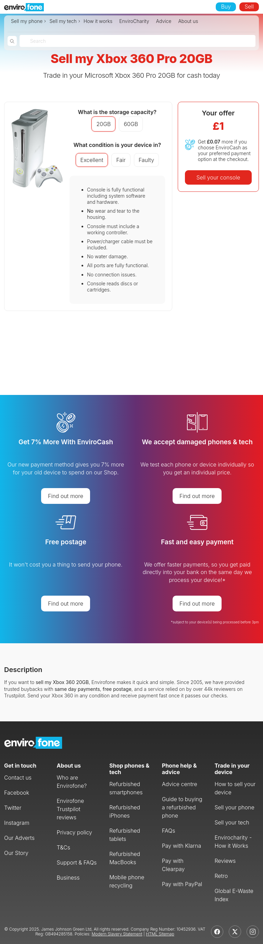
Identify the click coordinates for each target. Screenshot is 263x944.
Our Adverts (19, 837)
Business (68, 877)
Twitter (12, 807)
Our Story (16, 852)
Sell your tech (231, 822)
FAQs (168, 830)
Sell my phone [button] (26, 21)
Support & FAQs (77, 862)
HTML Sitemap (160, 933)
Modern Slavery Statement (117, 933)
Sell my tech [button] (62, 21)
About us (188, 21)
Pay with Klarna (181, 845)
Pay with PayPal (182, 884)
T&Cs (64, 847)
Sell (249, 6)
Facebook (16, 792)
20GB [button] (103, 124)
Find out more (65, 496)
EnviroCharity (134, 21)
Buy (226, 6)
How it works (98, 21)
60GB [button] (131, 124)
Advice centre (179, 784)
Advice (164, 21)
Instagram (16, 822)
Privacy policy (74, 832)
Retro (221, 875)
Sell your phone (234, 807)
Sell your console (218, 177)
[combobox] (31, 41)
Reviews (225, 860)
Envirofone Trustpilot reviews (70, 809)
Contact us (18, 777)
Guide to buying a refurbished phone (182, 807)
